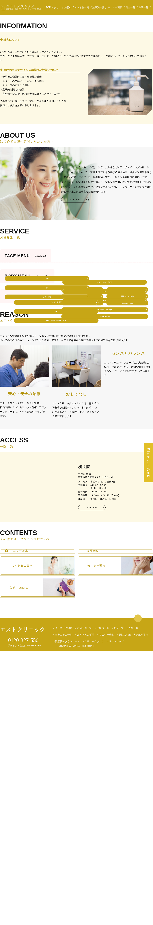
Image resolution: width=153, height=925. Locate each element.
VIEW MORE (83, 288)
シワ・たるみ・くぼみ (126, 371)
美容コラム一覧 (63, 909)
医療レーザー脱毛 (127, 533)
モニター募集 (106, 909)
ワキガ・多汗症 (34, 452)
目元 (25, 367)
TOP (48, 7)
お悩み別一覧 (81, 7)
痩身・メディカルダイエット (35, 470)
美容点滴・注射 (127, 543)
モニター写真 (115, 7)
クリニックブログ (94, 915)
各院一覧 (143, 7)
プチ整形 (82, 523)
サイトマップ (116, 915)
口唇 (125, 380)
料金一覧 (130, 7)
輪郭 (125, 389)
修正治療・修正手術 (105, 553)
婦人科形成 (82, 533)
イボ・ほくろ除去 (127, 523)
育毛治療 (82, 543)
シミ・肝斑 (26, 385)
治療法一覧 (98, 7)
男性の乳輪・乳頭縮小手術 (133, 909)
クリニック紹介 (62, 7)
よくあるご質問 (85, 909)
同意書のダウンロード (67, 915)
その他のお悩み (104, 562)
